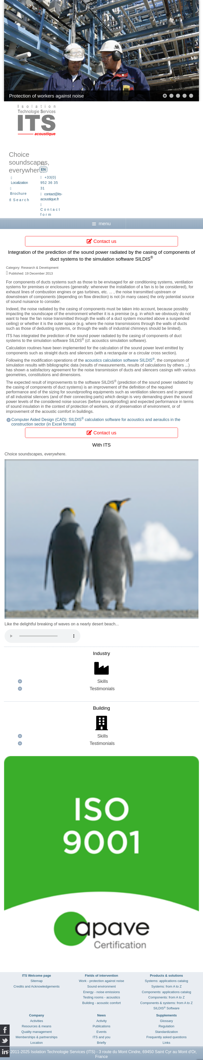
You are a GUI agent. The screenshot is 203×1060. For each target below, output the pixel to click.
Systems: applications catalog (166, 981)
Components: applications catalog (166, 992)
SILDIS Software (166, 1008)
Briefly (101, 1043)
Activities (36, 1021)
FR (43, 164)
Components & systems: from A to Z (166, 1003)
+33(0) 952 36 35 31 (49, 182)
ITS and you (101, 1037)
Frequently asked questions (166, 1037)
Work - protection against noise (101, 981)
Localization (19, 183)
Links (166, 1043)
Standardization (166, 1032)
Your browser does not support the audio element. (42, 636)
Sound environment (101, 986)
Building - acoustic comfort (101, 1003)
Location (36, 1043)
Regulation (166, 1026)
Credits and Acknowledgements (36, 986)
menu (101, 223)
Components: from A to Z (166, 997)
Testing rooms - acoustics (101, 997)
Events (102, 1032)
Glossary (166, 1021)
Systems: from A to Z (166, 986)
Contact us (101, 241)
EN (43, 169)
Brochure (18, 193)
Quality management (36, 1032)
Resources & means (36, 1026)
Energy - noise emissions (101, 992)
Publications (101, 1026)
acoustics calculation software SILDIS (120, 360)
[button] (165, 96)
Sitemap (37, 981)
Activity (101, 1021)
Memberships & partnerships (36, 1037)
